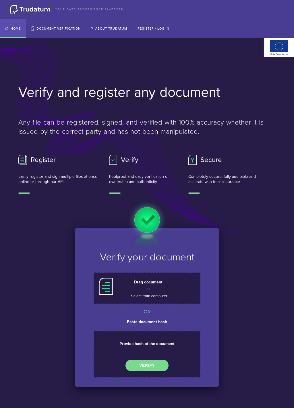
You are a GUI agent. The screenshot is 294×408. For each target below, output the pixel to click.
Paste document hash (147, 321)
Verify (147, 365)
